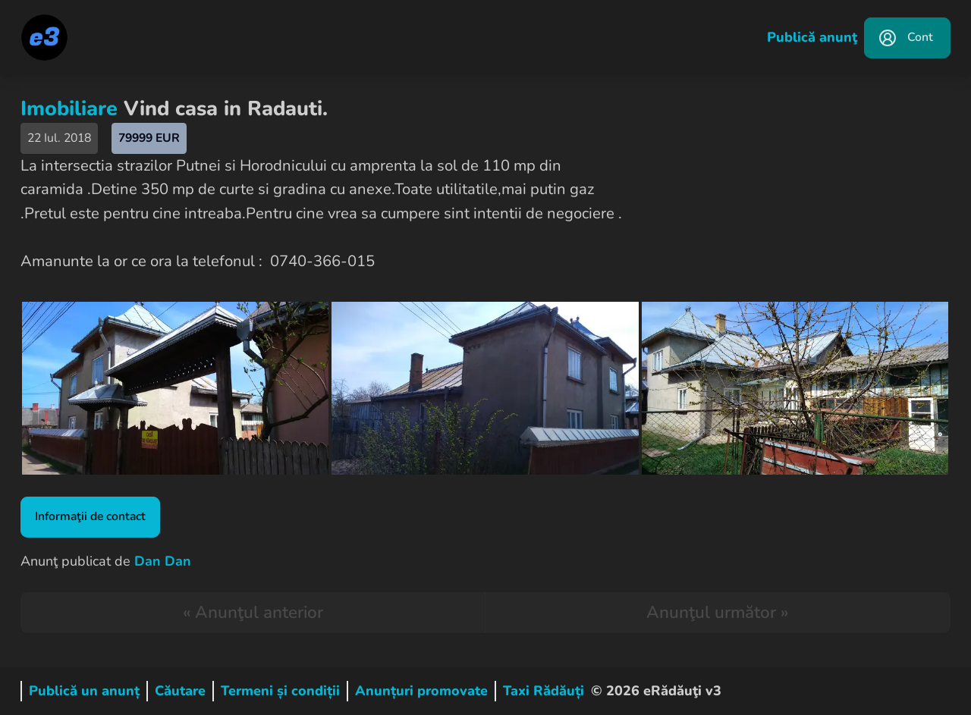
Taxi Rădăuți (543, 691)
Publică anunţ (812, 37)
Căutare (180, 691)
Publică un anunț (84, 691)
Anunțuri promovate (421, 691)
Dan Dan (162, 561)
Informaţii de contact (90, 516)
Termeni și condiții (280, 691)
